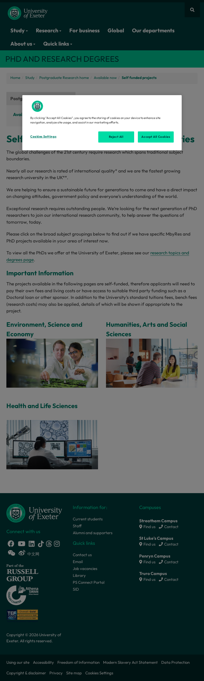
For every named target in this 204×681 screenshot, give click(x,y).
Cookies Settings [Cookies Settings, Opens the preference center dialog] (43, 136)
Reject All (116, 137)
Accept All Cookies (155, 137)
